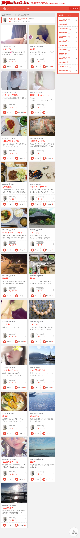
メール (9, 66)
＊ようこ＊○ (14, 60)
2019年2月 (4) (64, 54)
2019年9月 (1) (64, 33)
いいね (22, 66)
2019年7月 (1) (64, 37)
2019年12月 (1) (65, 29)
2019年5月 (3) (64, 41)
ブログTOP (11, 9)
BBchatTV (32, 3)
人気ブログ (24, 9)
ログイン (75, 8)
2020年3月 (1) (64, 24)
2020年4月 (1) (64, 20)
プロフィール (26, 21)
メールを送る (15, 21)
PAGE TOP (74, 532)
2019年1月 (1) (64, 58)
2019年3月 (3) (64, 50)
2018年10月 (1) (65, 71)
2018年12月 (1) (65, 62)
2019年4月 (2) (64, 45)
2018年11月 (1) (65, 66)
